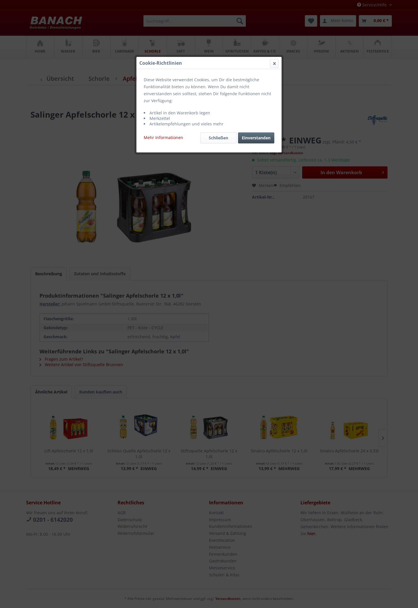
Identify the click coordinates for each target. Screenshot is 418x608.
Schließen (218, 138)
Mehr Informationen (163, 137)
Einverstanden (256, 138)
